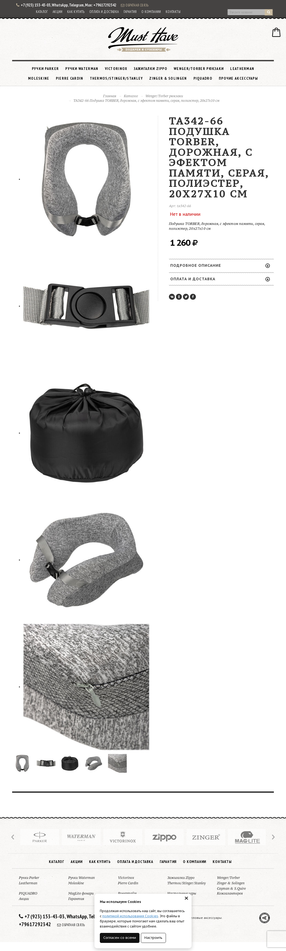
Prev (13, 837)
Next (272, 837)
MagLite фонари (81, 893)
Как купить (76, 11)
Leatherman (242, 68)
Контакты (173, 11)
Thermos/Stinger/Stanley (116, 78)
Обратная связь (134, 5)
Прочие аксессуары (238, 78)
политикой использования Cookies (130, 916)
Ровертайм (127, 893)
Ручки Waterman (81, 68)
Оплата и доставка (104, 11)
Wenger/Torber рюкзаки (199, 68)
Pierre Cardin (69, 78)
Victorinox (116, 68)
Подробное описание (220, 265)
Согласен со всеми (119, 937)
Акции (58, 11)
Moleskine (38, 78)
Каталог (42, 11)
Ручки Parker (45, 68)
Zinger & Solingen (168, 78)
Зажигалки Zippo (151, 68)
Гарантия (130, 11)
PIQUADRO (202, 78)
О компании (151, 11)
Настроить (153, 937)
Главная (109, 96)
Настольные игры (181, 893)
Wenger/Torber (228, 878)
